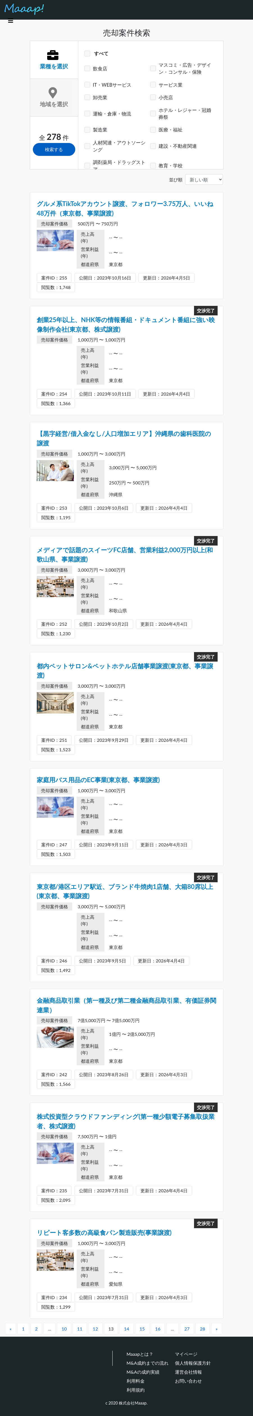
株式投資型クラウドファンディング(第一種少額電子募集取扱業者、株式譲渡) (126, 1121)
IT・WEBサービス (112, 85)
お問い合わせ (188, 1380)
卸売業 (100, 97)
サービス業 (171, 85)
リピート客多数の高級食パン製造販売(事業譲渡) (104, 1232)
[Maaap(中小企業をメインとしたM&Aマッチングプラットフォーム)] (24, 9)
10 (64, 1328)
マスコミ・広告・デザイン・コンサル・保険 (185, 68)
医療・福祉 (171, 130)
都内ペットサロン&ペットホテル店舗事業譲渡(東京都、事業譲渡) (125, 670)
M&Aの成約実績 (143, 1372)
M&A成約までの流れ (147, 1363)
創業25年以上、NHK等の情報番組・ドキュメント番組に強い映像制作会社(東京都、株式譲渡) (126, 324)
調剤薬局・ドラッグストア (119, 165)
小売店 (166, 97)
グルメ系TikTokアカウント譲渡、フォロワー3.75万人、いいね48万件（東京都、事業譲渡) (125, 208)
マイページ (186, 1354)
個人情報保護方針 (193, 1363)
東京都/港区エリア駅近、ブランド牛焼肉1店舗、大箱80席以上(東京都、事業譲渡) (125, 891)
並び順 (176, 179)
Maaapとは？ (140, 1354)
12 (95, 1328)
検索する (54, 149)
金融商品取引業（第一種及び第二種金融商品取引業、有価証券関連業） (126, 1005)
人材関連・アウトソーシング (119, 146)
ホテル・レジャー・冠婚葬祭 (185, 113)
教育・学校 (171, 165)
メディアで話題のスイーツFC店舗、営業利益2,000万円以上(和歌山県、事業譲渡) (125, 554)
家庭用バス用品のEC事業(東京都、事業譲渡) (98, 780)
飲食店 (100, 68)
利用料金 (136, 1380)
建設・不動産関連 (178, 146)
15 (142, 1328)
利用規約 (136, 1389)
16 (158, 1328)
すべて (100, 53)
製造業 (100, 130)
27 (187, 1328)
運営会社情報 (188, 1372)
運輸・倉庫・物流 (112, 114)
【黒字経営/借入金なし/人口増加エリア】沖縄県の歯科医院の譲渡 (124, 438)
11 (80, 1328)
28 (202, 1328)
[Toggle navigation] (10, 20)
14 (126, 1328)
